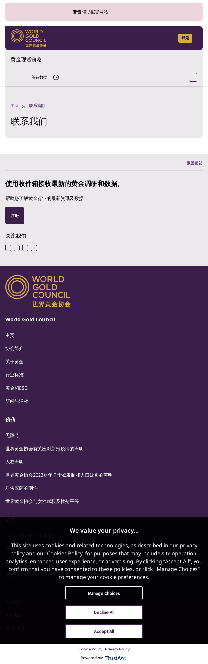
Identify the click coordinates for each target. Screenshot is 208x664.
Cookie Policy (90, 649)
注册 (15, 215)
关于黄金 (14, 361)
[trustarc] (115, 658)
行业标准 (14, 375)
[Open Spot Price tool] (193, 77)
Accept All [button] (104, 631)
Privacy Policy (117, 649)
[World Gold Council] (29, 38)
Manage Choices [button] (104, 593)
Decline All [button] (104, 612)
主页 (14, 105)
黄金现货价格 (26, 59)
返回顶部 (194, 163)
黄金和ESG (16, 388)
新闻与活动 (16, 401)
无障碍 (12, 435)
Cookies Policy (64, 553)
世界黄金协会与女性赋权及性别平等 (42, 501)
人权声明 (14, 461)
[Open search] (169, 38)
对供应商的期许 (21, 488)
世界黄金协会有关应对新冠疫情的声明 (44, 448)
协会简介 (14, 348)
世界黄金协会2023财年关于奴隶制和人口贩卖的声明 (59, 475)
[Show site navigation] (194, 38)
